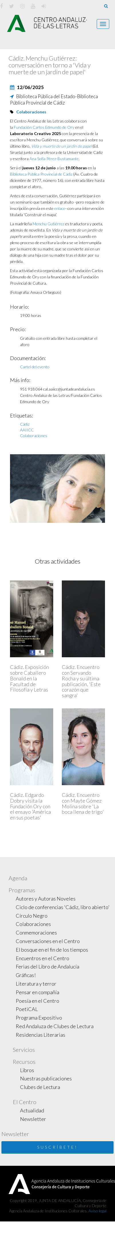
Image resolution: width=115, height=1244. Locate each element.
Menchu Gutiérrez (48, 223)
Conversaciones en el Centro (48, 941)
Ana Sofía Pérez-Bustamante (54, 158)
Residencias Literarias (40, 1035)
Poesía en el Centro (37, 1001)
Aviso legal (97, 1210)
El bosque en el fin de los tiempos (52, 949)
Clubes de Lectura (40, 1087)
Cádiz (24, 424)
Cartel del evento (34, 366)
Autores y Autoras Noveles (46, 898)
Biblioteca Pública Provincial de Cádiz (41, 174)
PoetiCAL (27, 1009)
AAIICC (27, 429)
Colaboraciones (31, 111)
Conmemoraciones (36, 932)
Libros (27, 1070)
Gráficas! (26, 975)
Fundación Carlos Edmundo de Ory (44, 127)
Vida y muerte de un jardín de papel (61, 146)
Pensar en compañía (37, 992)
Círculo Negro (31, 916)
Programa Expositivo (39, 1017)
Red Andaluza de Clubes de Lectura (55, 1026)
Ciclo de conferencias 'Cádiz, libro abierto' (63, 907)
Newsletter (33, 1119)
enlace (59, 208)
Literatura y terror (36, 983)
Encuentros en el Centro (42, 958)
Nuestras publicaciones (46, 1078)
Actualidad (32, 1110)
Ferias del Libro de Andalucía (47, 966)
